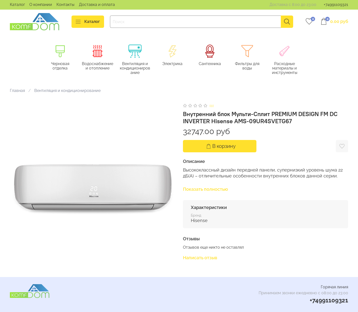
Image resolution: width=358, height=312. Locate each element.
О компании (40, 4)
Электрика (176, 64)
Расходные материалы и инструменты (291, 68)
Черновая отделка (61, 66)
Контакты (65, 4)
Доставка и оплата (97, 4)
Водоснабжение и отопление (99, 66)
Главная (17, 90)
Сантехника (214, 64)
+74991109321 (336, 4)
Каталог (17, 4)
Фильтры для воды (252, 66)
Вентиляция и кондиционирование (138, 68)
